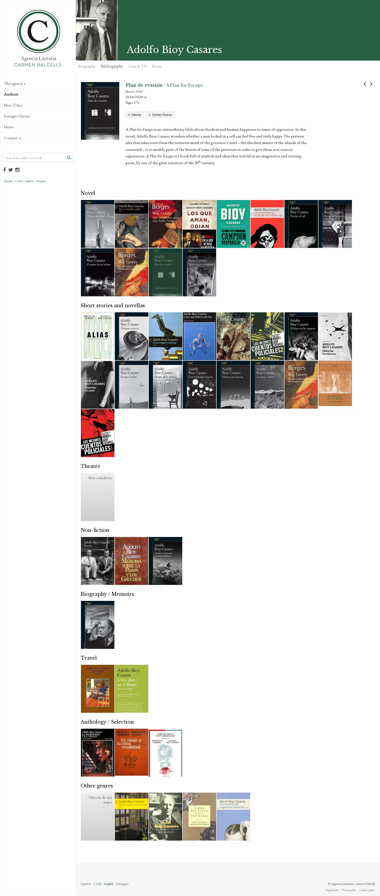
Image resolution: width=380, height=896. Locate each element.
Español (8, 181)
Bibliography (112, 66)
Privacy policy (349, 890)
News (8, 127)
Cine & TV (137, 66)
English (29, 181)
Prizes (156, 66)
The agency (15, 83)
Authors (11, 94)
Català (19, 181)
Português (41, 181)
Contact (12, 137)
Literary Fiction (162, 114)
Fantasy (136, 114)
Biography (86, 66)
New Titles (13, 105)
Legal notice (332, 890)
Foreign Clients (17, 116)
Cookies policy (367, 890)
